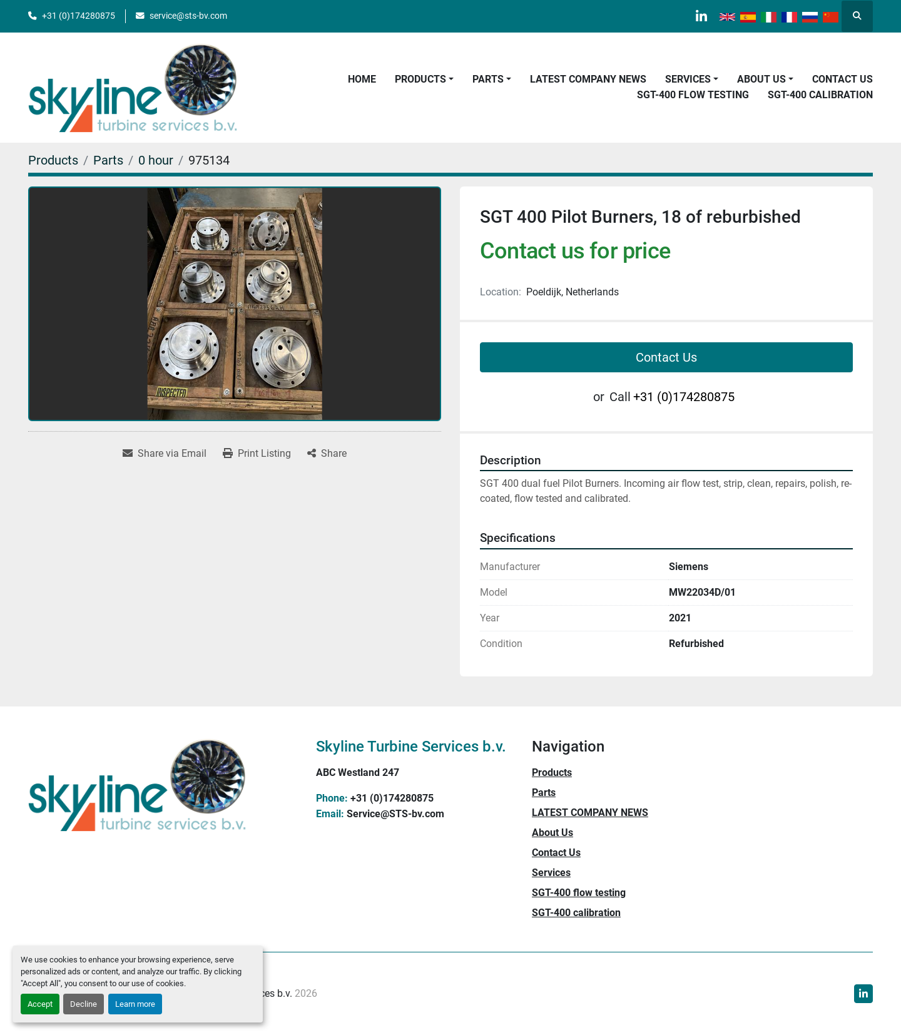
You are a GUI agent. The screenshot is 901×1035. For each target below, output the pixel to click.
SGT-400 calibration (820, 95)
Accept (40, 1004)
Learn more (135, 1004)
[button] (424, 79)
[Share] (327, 454)
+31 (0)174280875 (78, 16)
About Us (761, 79)
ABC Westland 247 (357, 772)
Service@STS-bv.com (395, 814)
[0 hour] (155, 160)
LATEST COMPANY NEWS (588, 79)
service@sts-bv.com (188, 16)
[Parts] (108, 160)
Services (688, 79)
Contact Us (842, 79)
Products (420, 79)
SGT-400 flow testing (693, 95)
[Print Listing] (257, 454)
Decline (83, 1004)
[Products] (53, 160)
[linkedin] (700, 16)
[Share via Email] (165, 454)
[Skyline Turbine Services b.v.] (137, 784)
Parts (488, 79)
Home (362, 79)
